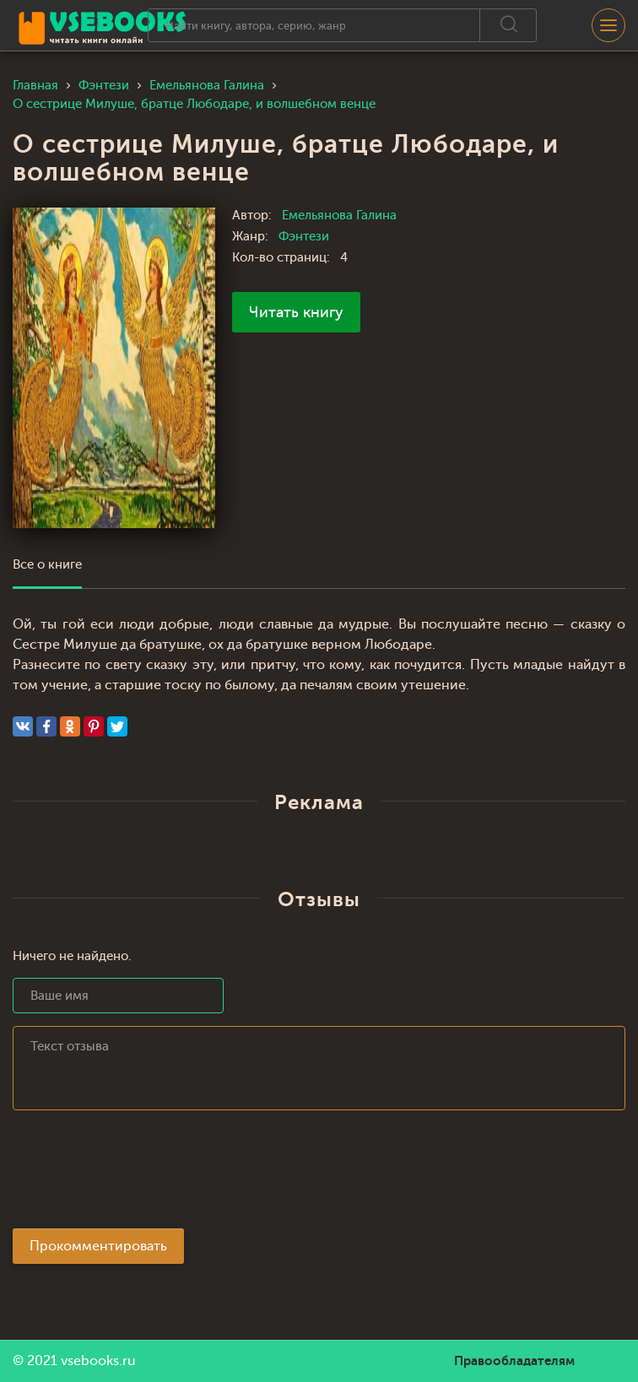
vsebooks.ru (98, 1361)
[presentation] (141, 1174)
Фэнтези (303, 236)
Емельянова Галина (339, 215)
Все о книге (47, 565)
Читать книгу (296, 312)
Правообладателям (514, 1361)
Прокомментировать (98, 1246)
